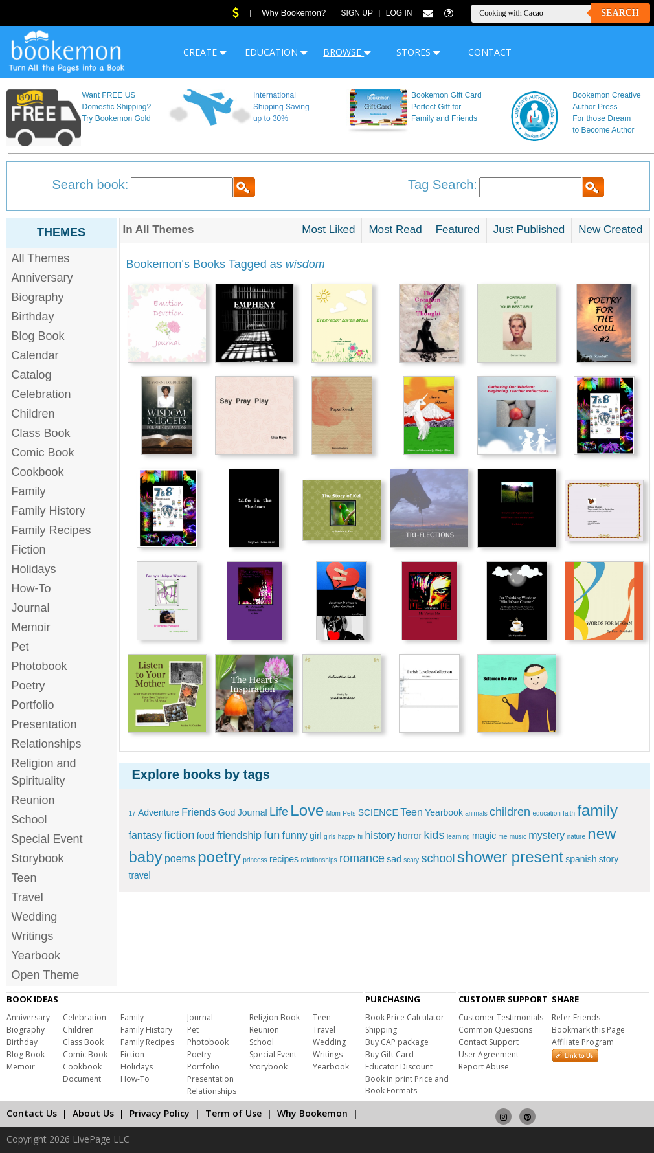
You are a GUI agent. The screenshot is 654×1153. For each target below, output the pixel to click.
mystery (546, 835)
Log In (399, 12)
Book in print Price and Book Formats (407, 1084)
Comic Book (43, 452)
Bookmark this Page (588, 1029)
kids (434, 835)
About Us (93, 1113)
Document (82, 1078)
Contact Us (31, 1113)
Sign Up (357, 12)
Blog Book (38, 336)
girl (316, 836)
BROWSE (347, 52)
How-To (31, 588)
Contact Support (488, 1041)
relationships (318, 860)
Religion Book (274, 1017)
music (518, 836)
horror (410, 836)
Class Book (41, 433)
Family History (48, 510)
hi (360, 836)
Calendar (35, 355)
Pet (20, 646)
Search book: (90, 184)
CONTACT (490, 52)
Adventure (158, 812)
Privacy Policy (160, 1113)
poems (180, 858)
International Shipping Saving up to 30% (281, 107)
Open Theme (46, 974)
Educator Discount (399, 1066)
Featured (458, 229)
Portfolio (33, 705)
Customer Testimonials (500, 1017)
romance (362, 858)
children (510, 811)
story (608, 859)
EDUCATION (276, 52)
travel (140, 875)
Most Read (395, 229)
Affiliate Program (583, 1041)
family (597, 810)
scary (411, 860)
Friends (198, 812)
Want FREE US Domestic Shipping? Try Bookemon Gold (116, 107)
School (29, 819)
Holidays (34, 569)
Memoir (31, 627)
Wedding (35, 916)
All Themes (41, 258)
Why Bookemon (312, 1113)
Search (619, 12)
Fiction (29, 549)
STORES (418, 52)
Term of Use (233, 1113)
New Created (610, 229)
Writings (33, 936)
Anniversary (42, 277)
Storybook (38, 858)
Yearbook (36, 955)
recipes (284, 859)
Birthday (33, 316)
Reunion (33, 800)
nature (576, 836)
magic (484, 836)
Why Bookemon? (294, 12)
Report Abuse (483, 1066)
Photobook (39, 666)
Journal (31, 607)
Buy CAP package (397, 1041)
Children (33, 413)
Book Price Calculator (404, 1017)
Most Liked (328, 229)
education (546, 813)
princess (255, 860)
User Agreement (488, 1054)
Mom (333, 813)
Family (29, 491)
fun (272, 835)
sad (394, 859)
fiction (179, 835)
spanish (580, 859)
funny (295, 835)
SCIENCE (378, 812)
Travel (27, 897)
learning (458, 836)
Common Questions (495, 1029)
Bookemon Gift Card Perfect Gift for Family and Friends (446, 107)
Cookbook (38, 471)
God (226, 812)
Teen (24, 877)
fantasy (146, 835)
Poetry (28, 685)
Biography (38, 297)
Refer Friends (576, 1017)
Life (278, 811)
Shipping (381, 1029)
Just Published (529, 229)
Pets (349, 813)
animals (476, 813)
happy (346, 836)
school (438, 858)
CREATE (205, 52)
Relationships (47, 743)
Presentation (44, 724)
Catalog (32, 374)
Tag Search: (442, 184)
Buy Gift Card (389, 1054)
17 (132, 813)
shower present (510, 857)
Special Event (47, 839)
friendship (238, 835)
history (380, 835)
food (205, 836)
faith (569, 813)
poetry (219, 857)
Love (307, 810)
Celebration (41, 394)
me (503, 836)
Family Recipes (51, 530)
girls (329, 836)
